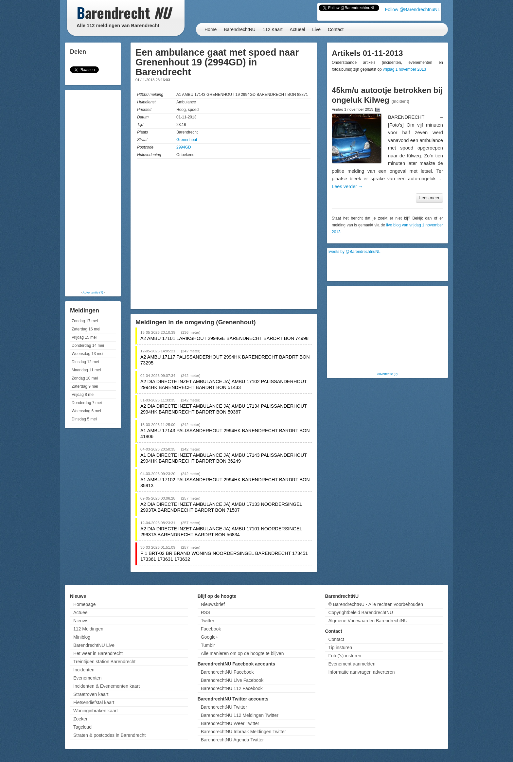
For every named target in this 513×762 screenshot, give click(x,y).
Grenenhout (186, 139)
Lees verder (347, 186)
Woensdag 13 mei (87, 353)
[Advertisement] (93, 190)
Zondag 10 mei (85, 378)
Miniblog (81, 637)
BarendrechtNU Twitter (224, 707)
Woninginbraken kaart (95, 710)
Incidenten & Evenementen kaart (106, 686)
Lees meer (429, 197)
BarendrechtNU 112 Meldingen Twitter (239, 715)
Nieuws (80, 620)
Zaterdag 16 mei (86, 329)
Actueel (297, 29)
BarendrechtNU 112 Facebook (232, 688)
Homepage (84, 604)
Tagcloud (82, 727)
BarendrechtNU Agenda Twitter (232, 739)
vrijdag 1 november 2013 (404, 69)
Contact (336, 29)
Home (210, 29)
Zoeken (81, 718)
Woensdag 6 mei (86, 411)
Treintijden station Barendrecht (104, 661)
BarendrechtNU (240, 29)
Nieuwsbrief (213, 604)
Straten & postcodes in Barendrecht (109, 735)
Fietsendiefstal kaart (93, 702)
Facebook (211, 628)
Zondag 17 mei (85, 321)
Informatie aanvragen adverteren (361, 672)
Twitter (207, 620)
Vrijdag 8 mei (83, 394)
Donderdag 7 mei (87, 402)
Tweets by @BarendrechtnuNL (353, 251)
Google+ (209, 637)
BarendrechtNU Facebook (227, 672)
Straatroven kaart (90, 694)
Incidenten (84, 669)
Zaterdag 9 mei (85, 386)
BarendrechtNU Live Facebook (232, 680)
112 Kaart (273, 29)
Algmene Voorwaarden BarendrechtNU (367, 620)
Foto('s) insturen (344, 655)
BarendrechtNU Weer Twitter (230, 723)
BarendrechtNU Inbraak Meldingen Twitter (243, 731)
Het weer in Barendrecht (98, 653)
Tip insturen (340, 647)
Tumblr (208, 645)
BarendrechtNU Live (94, 645)
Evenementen (87, 678)
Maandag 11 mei (86, 370)
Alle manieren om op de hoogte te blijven (242, 653)
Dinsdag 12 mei (85, 362)
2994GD (183, 147)
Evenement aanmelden (351, 663)
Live (316, 29)
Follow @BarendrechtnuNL (412, 9)
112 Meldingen (88, 628)
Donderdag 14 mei (88, 345)
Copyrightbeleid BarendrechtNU (360, 612)
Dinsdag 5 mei (84, 419)
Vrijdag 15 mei (84, 337)
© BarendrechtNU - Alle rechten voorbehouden (375, 604)
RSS (205, 612)
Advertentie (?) (92, 292)
